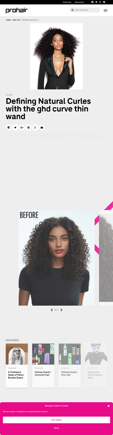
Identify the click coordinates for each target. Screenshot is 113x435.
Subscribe (67, 2)
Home (8, 20)
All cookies (56, 420)
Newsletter (79, 2)
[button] (108, 405)
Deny (56, 428)
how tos (16, 20)
